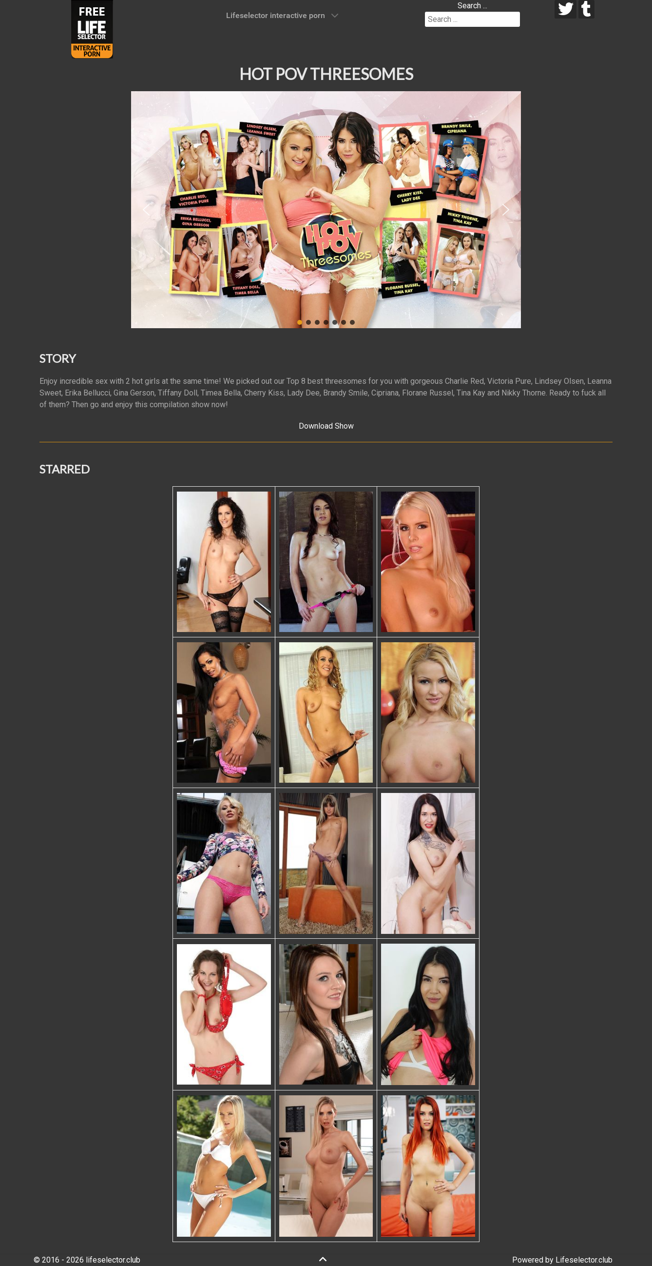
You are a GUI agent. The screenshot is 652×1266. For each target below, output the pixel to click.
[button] (146, 210)
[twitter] (565, 9)
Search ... (472, 5)
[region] (326, 210)
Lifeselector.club (584, 1260)
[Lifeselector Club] (92, 28)
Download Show (326, 426)
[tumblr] (586, 9)
